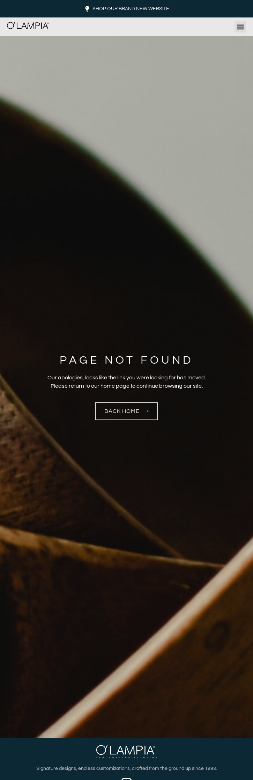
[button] (240, 26)
